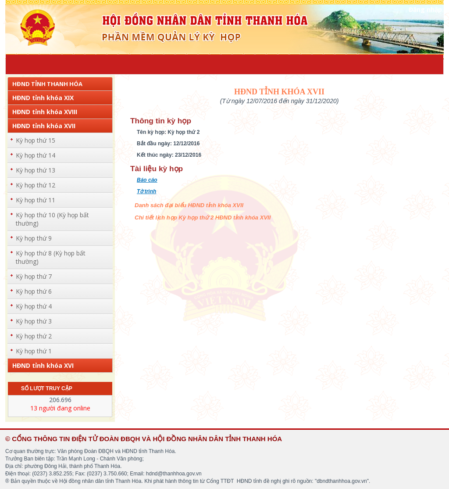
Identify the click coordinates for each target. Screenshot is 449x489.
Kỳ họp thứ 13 (35, 170)
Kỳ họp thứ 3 (34, 321)
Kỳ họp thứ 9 (34, 238)
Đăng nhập (425, 9)
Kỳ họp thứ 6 (34, 291)
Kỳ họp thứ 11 (35, 200)
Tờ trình (146, 191)
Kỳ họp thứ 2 (34, 336)
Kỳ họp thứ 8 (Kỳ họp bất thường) (51, 257)
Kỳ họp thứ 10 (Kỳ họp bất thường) (52, 219)
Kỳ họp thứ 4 (34, 306)
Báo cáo (147, 180)
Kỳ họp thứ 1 (34, 351)
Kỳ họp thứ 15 (35, 140)
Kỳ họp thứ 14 (35, 155)
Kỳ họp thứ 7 (34, 276)
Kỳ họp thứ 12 (35, 185)
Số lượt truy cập (46, 388)
